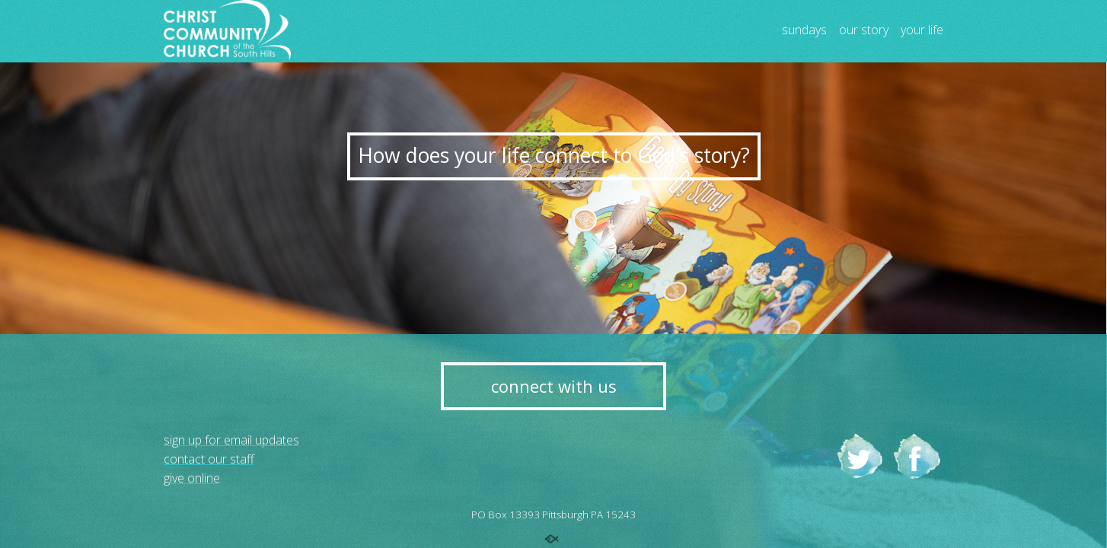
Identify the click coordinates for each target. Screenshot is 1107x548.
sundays (804, 30)
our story (863, 30)
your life (922, 30)
